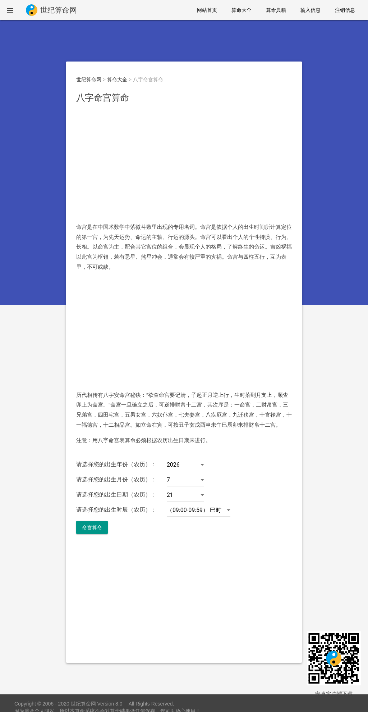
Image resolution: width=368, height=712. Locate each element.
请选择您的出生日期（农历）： (116, 494)
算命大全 (241, 10)
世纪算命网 (88, 79)
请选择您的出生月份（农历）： (116, 479)
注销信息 (345, 10)
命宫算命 (92, 527)
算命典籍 (276, 10)
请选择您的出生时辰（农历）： (116, 510)
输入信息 (310, 10)
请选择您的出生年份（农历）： (116, 464)
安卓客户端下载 (334, 694)
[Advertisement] (184, 163)
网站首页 (207, 10)
